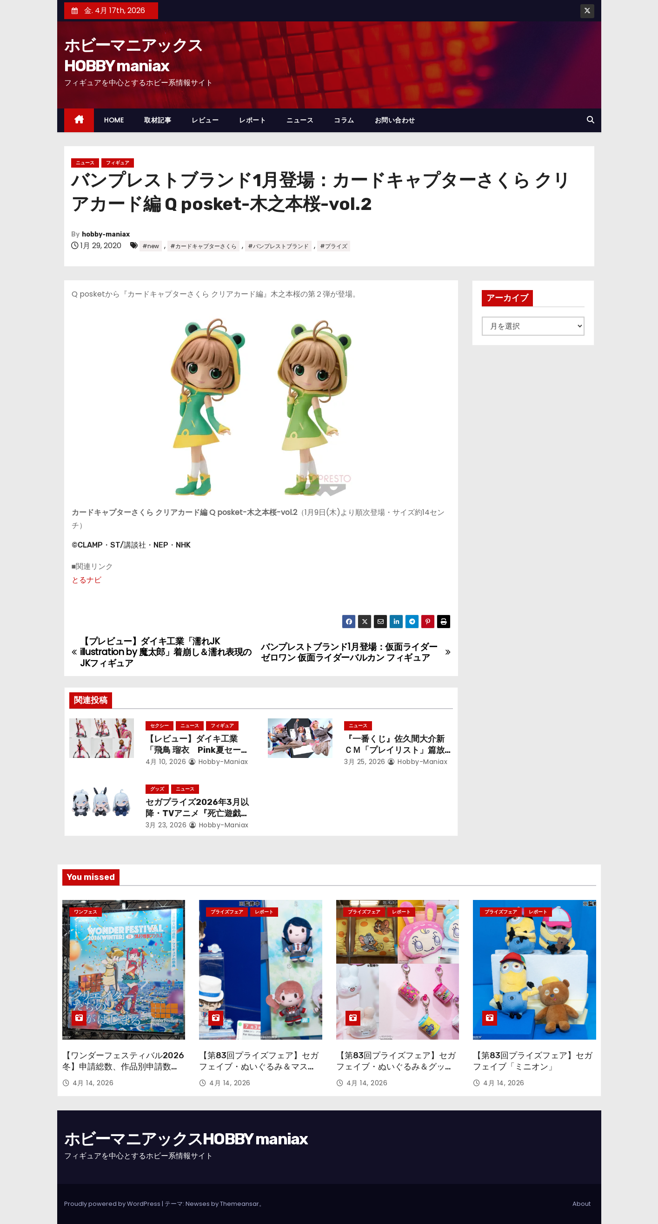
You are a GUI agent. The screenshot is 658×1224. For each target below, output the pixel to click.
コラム (344, 120)
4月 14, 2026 (93, 1083)
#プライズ (333, 246)
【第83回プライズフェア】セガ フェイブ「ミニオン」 (532, 1061)
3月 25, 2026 (364, 761)
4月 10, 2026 (166, 761)
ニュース (299, 120)
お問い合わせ (395, 120)
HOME (114, 120)
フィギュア (117, 162)
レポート (252, 120)
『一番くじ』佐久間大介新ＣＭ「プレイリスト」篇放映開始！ (394, 750)
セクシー (159, 725)
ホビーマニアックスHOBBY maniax (186, 1139)
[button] (590, 120)
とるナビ (86, 580)
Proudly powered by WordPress (113, 1203)
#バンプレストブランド (278, 246)
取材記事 (157, 120)
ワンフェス (85, 911)
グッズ (157, 788)
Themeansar (239, 1203)
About (581, 1203)
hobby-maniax (106, 234)
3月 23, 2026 (166, 825)
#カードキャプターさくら (203, 246)
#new (150, 246)
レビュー (205, 120)
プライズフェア (227, 911)
